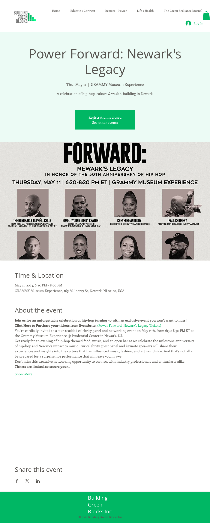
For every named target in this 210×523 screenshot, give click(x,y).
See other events (105, 122)
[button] (206, 15)
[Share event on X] (27, 481)
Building (98, 497)
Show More (23, 374)
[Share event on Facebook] (17, 481)
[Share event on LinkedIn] (38, 481)
